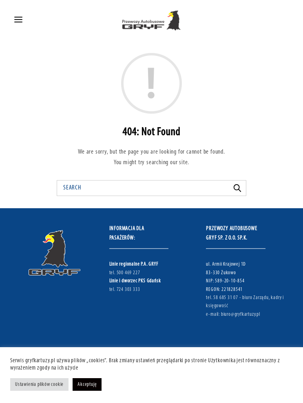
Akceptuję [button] (87, 384)
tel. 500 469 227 (124, 272)
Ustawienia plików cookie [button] (39, 384)
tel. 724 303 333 (124, 289)
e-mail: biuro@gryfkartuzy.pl (233, 314)
